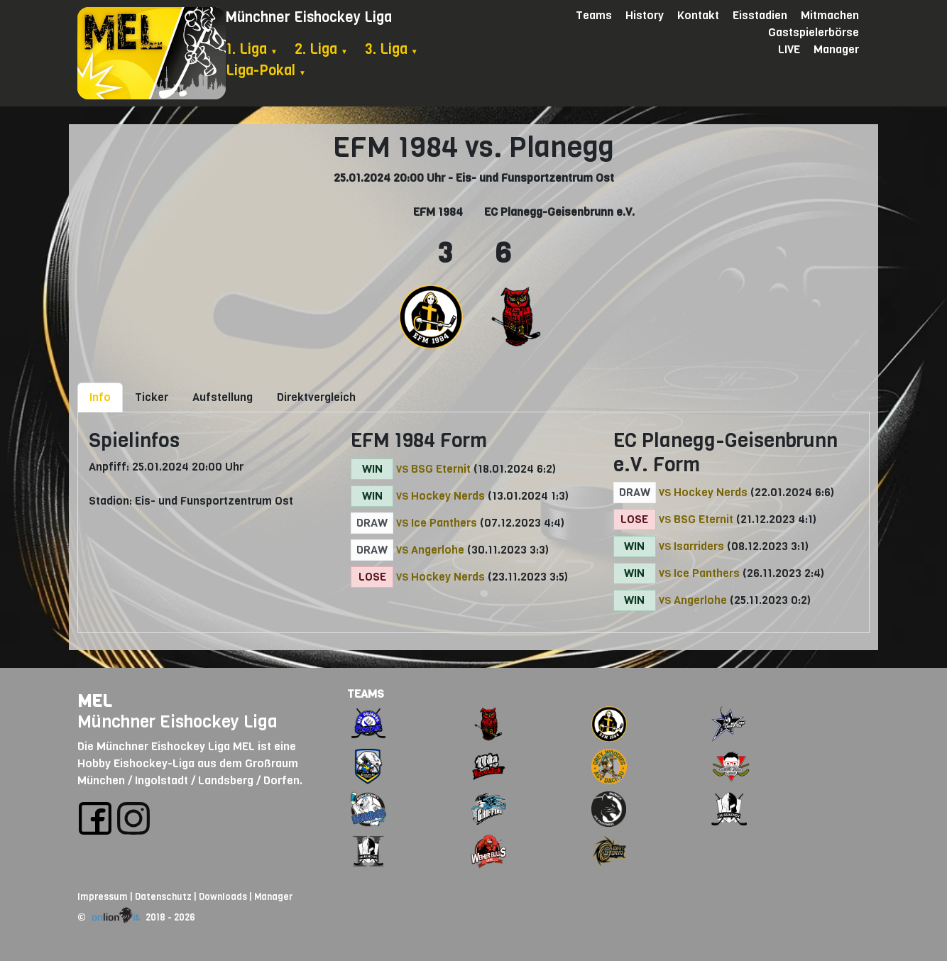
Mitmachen (830, 15)
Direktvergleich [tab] (316, 397)
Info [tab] (100, 397)
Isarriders (699, 546)
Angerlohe (437, 549)
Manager (836, 49)
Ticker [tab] (151, 397)
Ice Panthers (444, 522)
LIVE (789, 49)
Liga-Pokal (266, 70)
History (644, 15)
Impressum (102, 897)
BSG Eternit (441, 468)
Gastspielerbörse (813, 32)
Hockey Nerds (448, 495)
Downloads (223, 897)
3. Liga (391, 49)
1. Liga (252, 49)
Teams (594, 15)
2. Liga (321, 49)
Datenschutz (163, 897)
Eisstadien (760, 15)
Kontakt (698, 15)
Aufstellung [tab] (222, 397)
